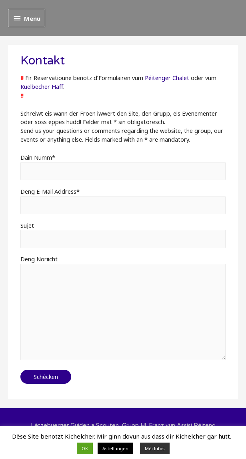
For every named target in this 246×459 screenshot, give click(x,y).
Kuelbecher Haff (41, 86)
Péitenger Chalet (167, 78)
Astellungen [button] (115, 448)
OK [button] (85, 448)
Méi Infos (155, 448)
